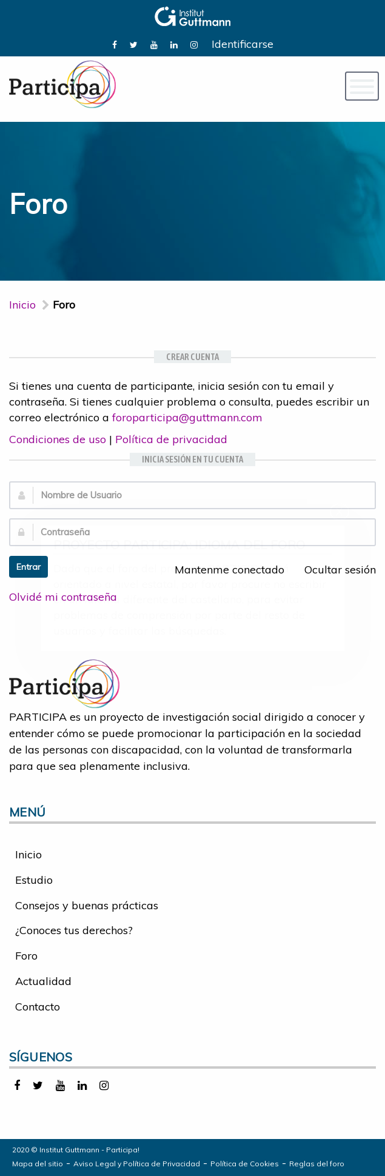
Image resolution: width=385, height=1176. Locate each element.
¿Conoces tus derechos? (74, 930)
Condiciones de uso (57, 439)
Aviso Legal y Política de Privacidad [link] (136, 1163)
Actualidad (43, 981)
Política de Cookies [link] (244, 1163)
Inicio (22, 305)
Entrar (28, 566)
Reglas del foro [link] (316, 1163)
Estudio (34, 880)
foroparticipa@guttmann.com (187, 417)
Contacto (37, 1007)
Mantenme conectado (222, 569)
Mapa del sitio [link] (37, 1163)
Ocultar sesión (333, 569)
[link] (114, 44)
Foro (26, 956)
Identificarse (242, 44)
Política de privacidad (171, 439)
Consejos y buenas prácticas (86, 905)
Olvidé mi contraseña (63, 597)
